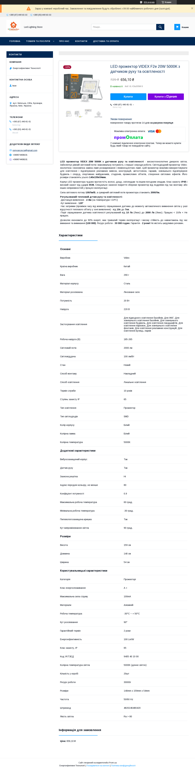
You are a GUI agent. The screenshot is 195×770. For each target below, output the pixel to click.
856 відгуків (149, 2)
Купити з (166, 96)
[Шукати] (160, 27)
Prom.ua (113, 763)
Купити (128, 96)
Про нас (64, 41)
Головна (14, 41)
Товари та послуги (38, 41)
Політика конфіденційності (123, 766)
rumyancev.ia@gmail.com (25, 150)
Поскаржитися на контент (98, 766)
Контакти (81, 41)
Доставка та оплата (106, 41)
